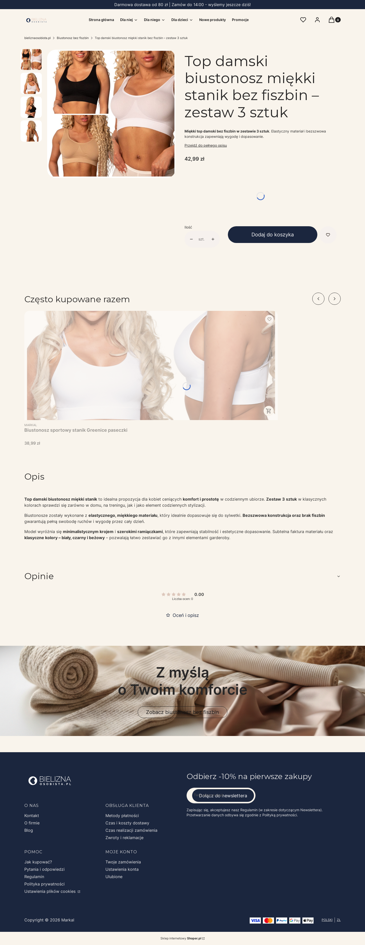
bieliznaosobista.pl (37, 38)
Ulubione (113, 876)
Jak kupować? (38, 861)
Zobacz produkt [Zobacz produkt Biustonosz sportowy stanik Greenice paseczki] (269, 411)
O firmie (32, 822)
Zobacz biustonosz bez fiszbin (182, 712)
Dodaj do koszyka (272, 235)
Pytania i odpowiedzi (44, 869)
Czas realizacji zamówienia (131, 830)
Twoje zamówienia (123, 861)
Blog (28, 830)
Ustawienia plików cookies (50, 891)
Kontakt (31, 815)
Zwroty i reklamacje (124, 837)
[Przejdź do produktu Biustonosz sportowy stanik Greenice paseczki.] (151, 365)
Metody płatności (122, 815)
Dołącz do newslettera (223, 795)
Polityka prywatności (44, 883)
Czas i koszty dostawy (127, 822)
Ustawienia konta (122, 869)
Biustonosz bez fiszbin (73, 38)
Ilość (188, 227)
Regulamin (34, 876)
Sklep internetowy (180, 938)
